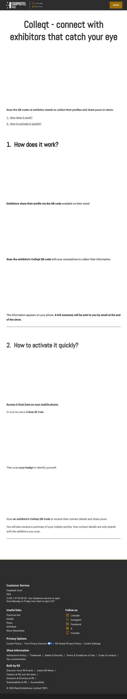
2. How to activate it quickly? (23, 123)
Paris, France (39, 7)
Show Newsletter (15, 630)
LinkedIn (72, 615)
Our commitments (16, 659)
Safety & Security (54, 655)
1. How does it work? (19, 117)
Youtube (72, 633)
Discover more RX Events (20, 670)
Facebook (73, 624)
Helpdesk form (14, 590)
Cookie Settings (92, 643)
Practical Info (13, 615)
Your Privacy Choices (38, 643)
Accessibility (37, 682)
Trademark (36, 655)
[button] (116, 5)
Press (9, 622)
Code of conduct (107, 655)
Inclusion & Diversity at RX (20, 678)
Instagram (73, 619)
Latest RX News (45, 670)
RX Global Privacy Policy (68, 643)
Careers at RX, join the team (21, 674)
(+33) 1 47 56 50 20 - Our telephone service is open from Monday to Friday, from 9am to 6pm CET (33, 600)
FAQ (8, 594)
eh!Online (11, 626)
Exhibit (10, 619)
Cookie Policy (13, 643)
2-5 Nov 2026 (39, 3)
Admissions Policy (16, 655)
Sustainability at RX (17, 682)
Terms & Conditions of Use (80, 655)
